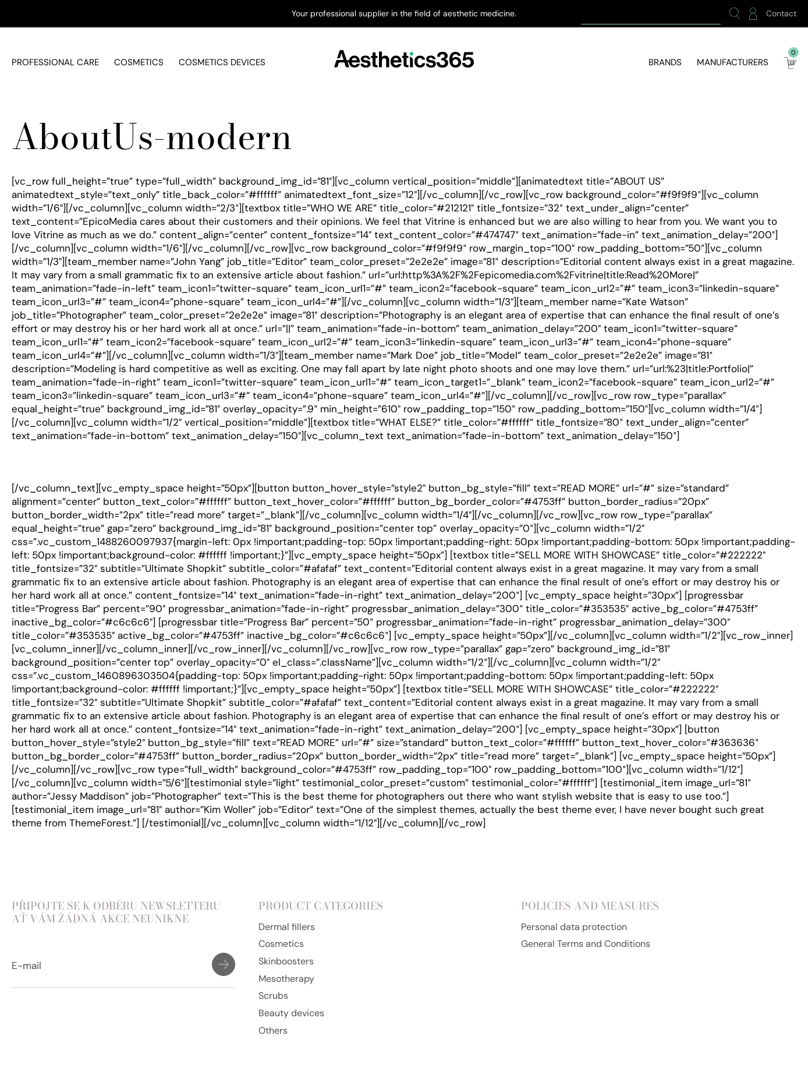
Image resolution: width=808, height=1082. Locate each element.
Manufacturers (732, 62)
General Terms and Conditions (585, 944)
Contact (781, 14)
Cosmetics (139, 62)
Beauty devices (291, 1013)
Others (273, 1030)
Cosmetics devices (222, 62)
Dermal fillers (286, 927)
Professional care (55, 62)
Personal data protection (574, 927)
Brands (665, 62)
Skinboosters (286, 961)
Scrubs (273, 995)
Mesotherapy (286, 979)
